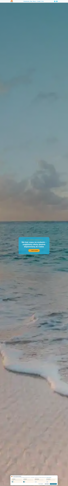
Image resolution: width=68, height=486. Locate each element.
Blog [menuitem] (31, 1)
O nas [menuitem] (42, 1)
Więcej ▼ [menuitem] (35, 1)
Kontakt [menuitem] (39, 1)
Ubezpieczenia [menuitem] (26, 1)
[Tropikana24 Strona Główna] (11, 1)
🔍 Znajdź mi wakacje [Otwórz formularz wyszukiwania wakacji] (34, 250)
